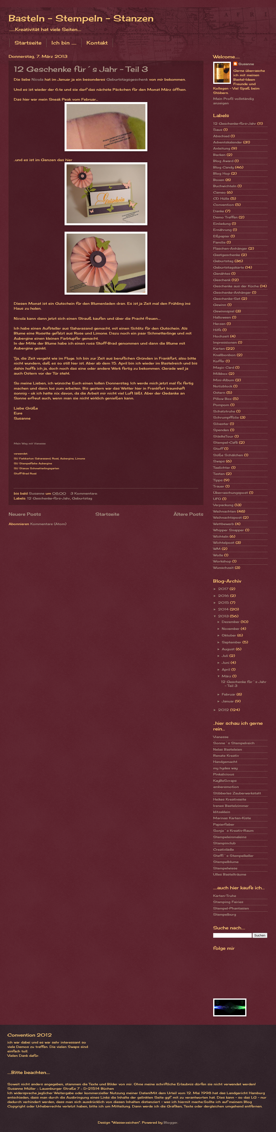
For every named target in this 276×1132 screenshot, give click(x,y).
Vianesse (220, 737)
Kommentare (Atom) (48, 524)
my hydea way (225, 768)
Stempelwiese (225, 868)
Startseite (28, 43)
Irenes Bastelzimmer (231, 806)
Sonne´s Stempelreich (234, 743)
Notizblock (222, 386)
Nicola (37, 79)
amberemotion (226, 787)
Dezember (231, 622)
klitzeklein (221, 812)
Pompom (221, 405)
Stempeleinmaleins (229, 837)
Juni (226, 662)
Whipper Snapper (228, 530)
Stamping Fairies (228, 902)
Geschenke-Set (226, 299)
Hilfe (217, 330)
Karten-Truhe (224, 896)
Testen (219, 474)
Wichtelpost (223, 542)
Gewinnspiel (223, 311)
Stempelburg (224, 914)
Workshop (222, 561)
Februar (229, 694)
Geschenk (221, 280)
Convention (223, 205)
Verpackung (223, 505)
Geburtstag (82, 498)
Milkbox (220, 374)
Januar (228, 701)
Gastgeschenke (226, 255)
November (231, 629)
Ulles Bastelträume (229, 874)
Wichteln (220, 536)
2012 (224, 710)
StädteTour (223, 436)
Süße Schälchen (228, 455)
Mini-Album (223, 380)
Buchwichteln (224, 186)
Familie (219, 242)
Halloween (222, 317)
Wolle (218, 555)
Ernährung (222, 230)
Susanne (246, 64)
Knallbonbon (224, 355)
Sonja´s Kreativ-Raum (233, 830)
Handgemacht (225, 762)
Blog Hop (221, 173)
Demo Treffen (225, 217)
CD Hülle (221, 198)
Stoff (218, 449)
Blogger (170, 1122)
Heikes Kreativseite (229, 799)
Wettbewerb (223, 524)
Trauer (218, 486)
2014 (224, 609)
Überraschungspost (230, 493)
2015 (224, 602)
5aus (217, 130)
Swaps (219, 461)
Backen (219, 155)
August (229, 649)
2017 (224, 589)
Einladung (222, 224)
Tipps (218, 480)
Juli (225, 656)
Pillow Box (222, 399)
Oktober (229, 635)
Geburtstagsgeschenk (127, 79)
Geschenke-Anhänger (232, 292)
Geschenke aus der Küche (236, 286)
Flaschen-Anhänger (230, 248)
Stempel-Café (225, 442)
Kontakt (97, 43)
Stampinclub (224, 843)
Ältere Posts (188, 514)
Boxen (218, 180)
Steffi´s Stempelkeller (233, 856)
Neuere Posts (25, 514)
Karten (219, 348)
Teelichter (221, 467)
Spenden (221, 430)
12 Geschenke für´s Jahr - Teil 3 (81, 69)
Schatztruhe (224, 411)
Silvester (221, 424)
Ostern (219, 392)
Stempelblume (226, 862)
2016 (224, 596)
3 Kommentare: (84, 493)
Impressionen (225, 342)
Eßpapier (221, 236)
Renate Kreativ (226, 755)
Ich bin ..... (64, 43)
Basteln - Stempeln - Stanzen (81, 18)
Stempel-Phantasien (231, 908)
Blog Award (223, 161)
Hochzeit (221, 336)
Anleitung (221, 148)
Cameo (219, 192)
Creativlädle (223, 849)
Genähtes (221, 273)
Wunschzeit (223, 568)
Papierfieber (223, 824)
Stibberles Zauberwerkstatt (237, 793)
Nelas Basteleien (227, 749)
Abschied (221, 136)
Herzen (219, 324)
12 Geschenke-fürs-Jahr (48, 498)
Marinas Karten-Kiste (232, 818)
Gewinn (219, 305)
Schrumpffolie (226, 417)
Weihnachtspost (227, 517)
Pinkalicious (223, 774)
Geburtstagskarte (228, 267)
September (232, 642)
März (227, 676)
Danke (218, 211)
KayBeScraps (225, 781)
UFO (217, 499)
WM (217, 549)
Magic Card (223, 367)
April (226, 669)
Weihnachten (224, 511)
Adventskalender (227, 142)
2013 (224, 616)
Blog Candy (223, 167)
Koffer (218, 361)
